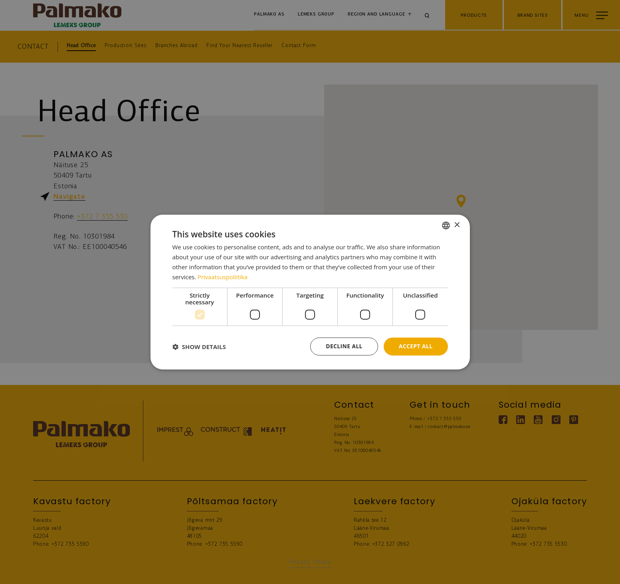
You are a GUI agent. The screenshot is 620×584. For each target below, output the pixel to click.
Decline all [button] (343, 346)
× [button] (457, 225)
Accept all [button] (415, 346)
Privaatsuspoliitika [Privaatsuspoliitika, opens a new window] (223, 277)
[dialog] (310, 292)
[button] (199, 346)
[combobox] (446, 225)
